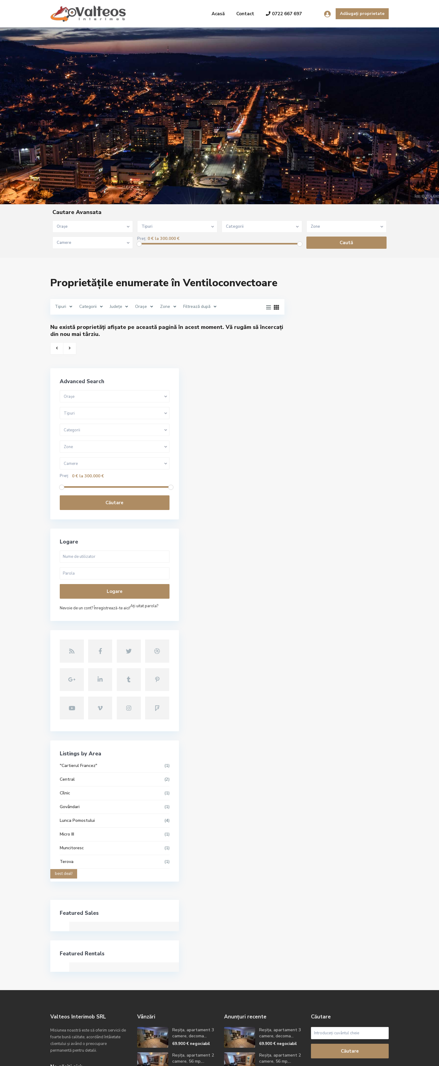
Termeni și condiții (336, 1057)
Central (310, 672)
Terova (310, 754)
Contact (245, 14)
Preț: (141, 239)
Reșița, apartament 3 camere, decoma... (193, 925)
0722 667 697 (284, 13)
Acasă (218, 14)
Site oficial (68, 1000)
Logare (341, 499)
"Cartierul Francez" (322, 658)
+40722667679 (72, 982)
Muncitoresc (315, 740)
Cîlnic (308, 685)
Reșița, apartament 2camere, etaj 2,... (191, 976)
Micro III (310, 726)
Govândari (313, 699)
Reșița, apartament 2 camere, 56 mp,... (193, 951)
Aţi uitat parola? (317, 523)
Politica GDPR (375, 1057)
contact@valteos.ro (77, 991)
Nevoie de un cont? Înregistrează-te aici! (338, 516)
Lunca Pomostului (320, 713)
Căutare (341, 411)
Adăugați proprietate (362, 13)
